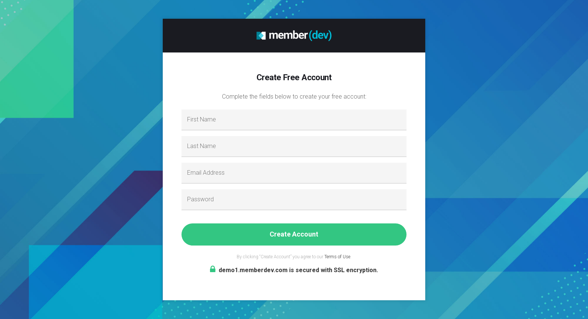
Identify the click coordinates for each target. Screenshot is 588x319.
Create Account (294, 234)
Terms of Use (337, 256)
